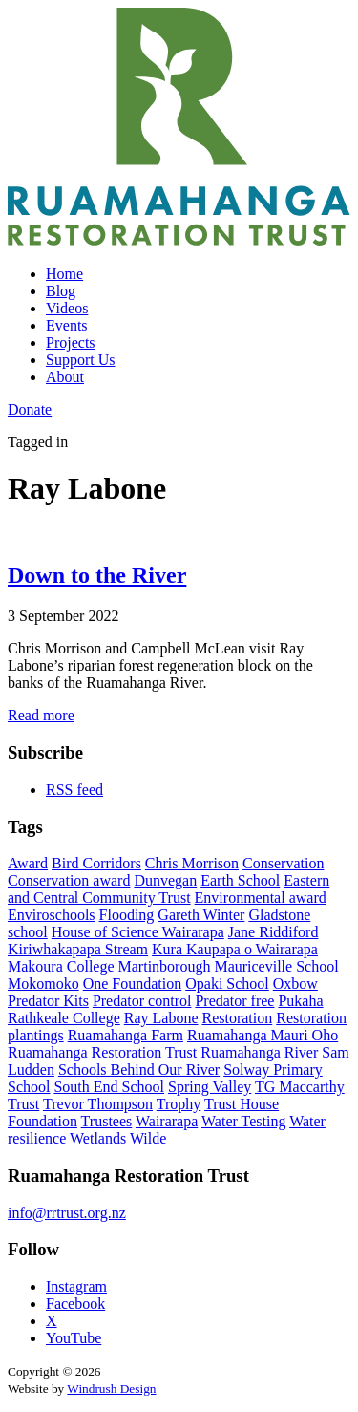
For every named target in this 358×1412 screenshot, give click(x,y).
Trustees (107, 1121)
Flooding (127, 915)
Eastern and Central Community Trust (168, 889)
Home (64, 274)
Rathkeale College (64, 1018)
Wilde (148, 1138)
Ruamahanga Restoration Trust (102, 1052)
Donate (30, 409)
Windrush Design (111, 1388)
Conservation (283, 863)
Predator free (234, 1001)
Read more (41, 715)
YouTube (73, 1338)
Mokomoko (43, 983)
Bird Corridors (96, 863)
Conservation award (69, 880)
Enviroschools (51, 915)
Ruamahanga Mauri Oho (262, 1035)
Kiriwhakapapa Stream (78, 949)
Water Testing (243, 1121)
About (65, 377)
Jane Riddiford (273, 932)
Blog (60, 291)
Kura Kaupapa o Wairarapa (235, 949)
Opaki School (227, 983)
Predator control (142, 1001)
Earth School (240, 880)
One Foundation (132, 983)
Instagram (76, 1286)
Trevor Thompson (98, 1104)
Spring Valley (209, 1087)
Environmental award (260, 897)
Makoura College (61, 966)
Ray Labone (161, 1018)
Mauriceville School (276, 966)
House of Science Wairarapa (138, 932)
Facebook (75, 1303)
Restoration (236, 1018)
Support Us (80, 360)
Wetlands (98, 1138)
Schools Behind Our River (139, 1069)
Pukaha (300, 1001)
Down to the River (97, 575)
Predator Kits (48, 1001)
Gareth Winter (201, 915)
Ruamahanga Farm (125, 1035)
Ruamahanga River (259, 1052)
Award (28, 863)
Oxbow (295, 983)
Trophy (179, 1104)
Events (67, 325)
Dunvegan (165, 880)
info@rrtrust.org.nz (67, 1213)
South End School (108, 1087)
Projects (70, 342)
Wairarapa (167, 1121)
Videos (67, 308)
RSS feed (74, 789)
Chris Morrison (192, 863)
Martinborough (164, 966)
